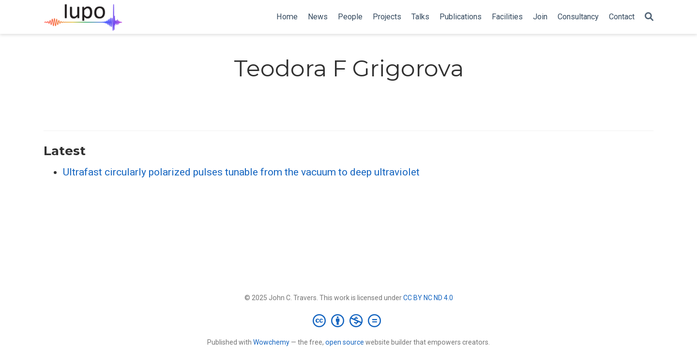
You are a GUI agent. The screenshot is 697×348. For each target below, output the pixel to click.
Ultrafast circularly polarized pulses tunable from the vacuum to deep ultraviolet (241, 172)
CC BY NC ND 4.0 (428, 298)
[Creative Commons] (349, 320)
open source (344, 342)
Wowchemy (271, 342)
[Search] (649, 17)
